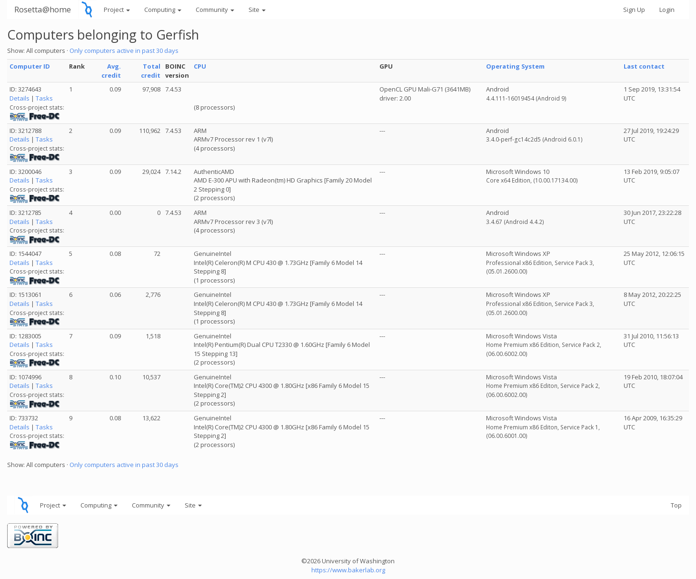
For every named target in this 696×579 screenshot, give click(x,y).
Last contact (644, 66)
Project (117, 9)
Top (676, 505)
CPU (200, 66)
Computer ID (30, 66)
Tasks (44, 98)
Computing (162, 9)
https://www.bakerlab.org (348, 570)
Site (257, 9)
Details (20, 98)
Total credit (150, 71)
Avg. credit (111, 71)
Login (667, 9)
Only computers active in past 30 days (124, 50)
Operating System (515, 66)
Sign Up (634, 9)
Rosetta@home (42, 9)
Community (215, 9)
